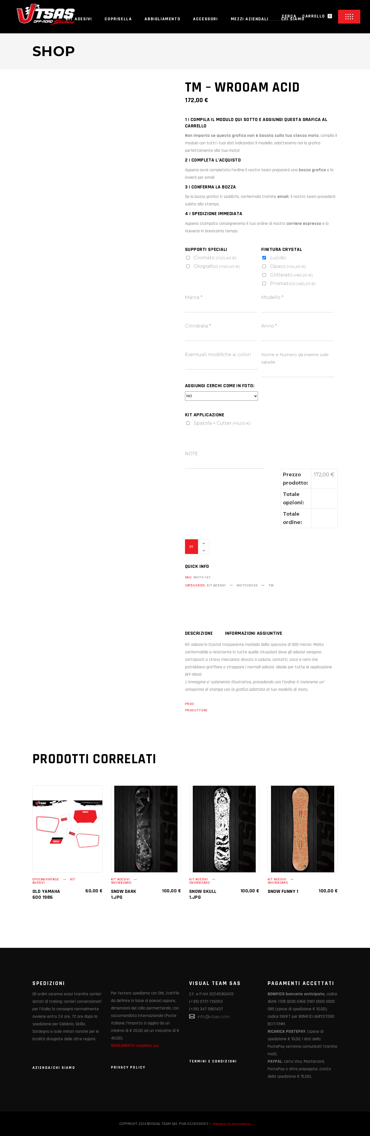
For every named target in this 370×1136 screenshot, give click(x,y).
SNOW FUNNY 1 (283, 891)
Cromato (215, 257)
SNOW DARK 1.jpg (123, 894)
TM (271, 585)
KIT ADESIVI (216, 585)
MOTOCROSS (247, 585)
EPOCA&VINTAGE (45, 879)
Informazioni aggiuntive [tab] (253, 633)
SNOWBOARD (121, 882)
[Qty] (191, 546)
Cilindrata (198, 326)
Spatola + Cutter (222, 423)
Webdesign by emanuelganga (232, 1124)
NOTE (191, 453)
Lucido (278, 257)
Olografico (217, 266)
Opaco (288, 266)
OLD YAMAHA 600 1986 (46, 894)
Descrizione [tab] (199, 633)
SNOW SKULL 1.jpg (203, 894)
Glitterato (291, 275)
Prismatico (292, 283)
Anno (269, 326)
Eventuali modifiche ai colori (218, 354)
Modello (272, 297)
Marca (193, 297)
